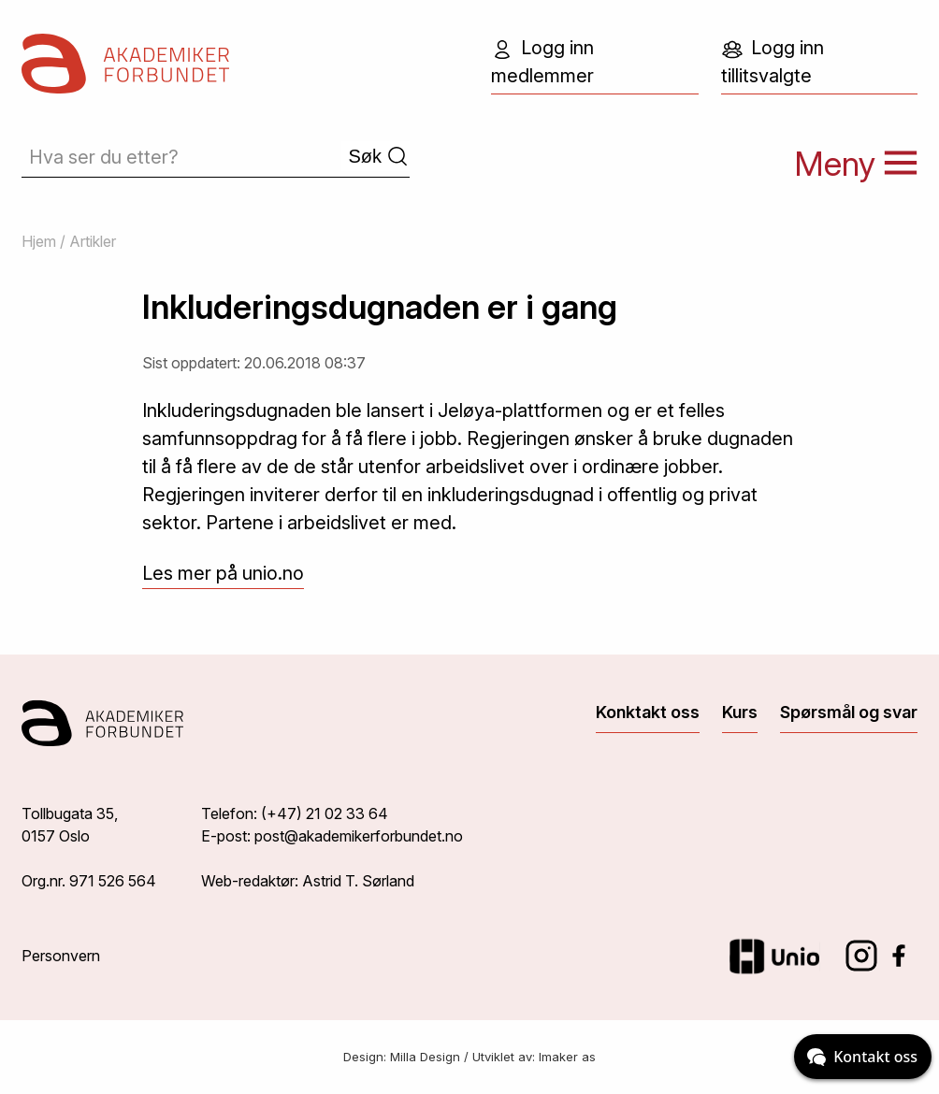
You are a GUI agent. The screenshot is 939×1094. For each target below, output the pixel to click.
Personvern (61, 955)
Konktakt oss (648, 712)
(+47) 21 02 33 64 (324, 813)
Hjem (39, 241)
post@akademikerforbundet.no (358, 836)
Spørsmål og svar (848, 712)
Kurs (740, 712)
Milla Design (425, 1056)
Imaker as (567, 1056)
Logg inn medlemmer (542, 61)
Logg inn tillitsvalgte (772, 61)
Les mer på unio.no (223, 573)
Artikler (92, 241)
